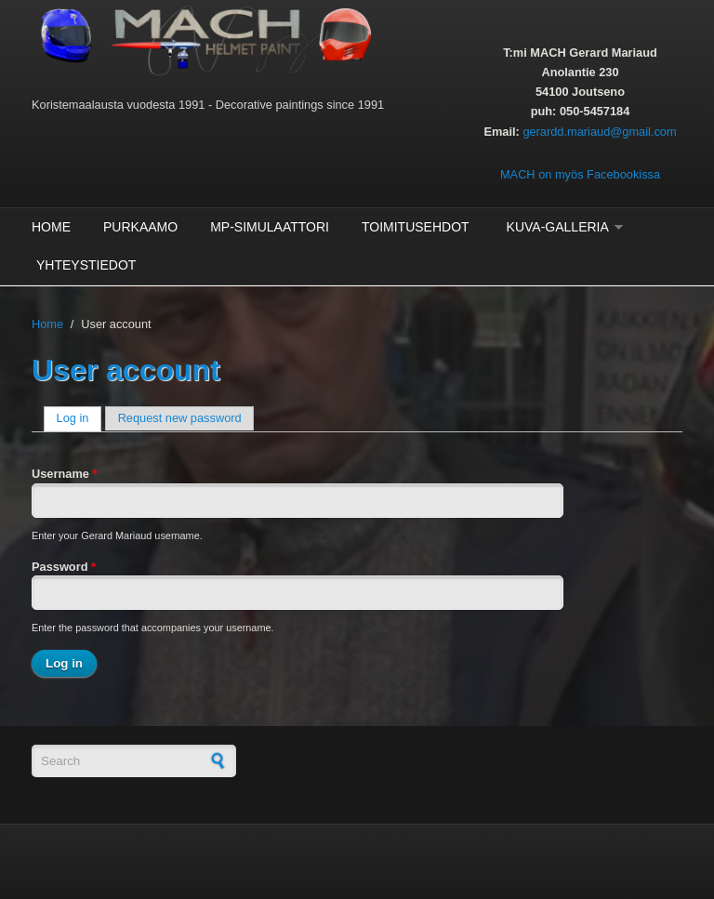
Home (51, 226)
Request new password (180, 418)
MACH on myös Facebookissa (580, 174)
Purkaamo (140, 226)
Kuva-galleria (558, 226)
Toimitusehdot (415, 226)
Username (64, 474)
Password (64, 567)
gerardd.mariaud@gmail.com (599, 132)
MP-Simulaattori (269, 226)
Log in (79, 418)
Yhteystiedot (86, 265)
